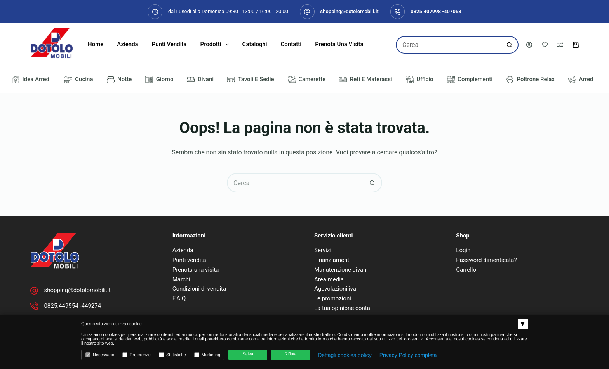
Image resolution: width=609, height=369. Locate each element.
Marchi (181, 279)
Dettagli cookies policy (345, 355)
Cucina (78, 79)
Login (463, 250)
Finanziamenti (332, 259)
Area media (329, 279)
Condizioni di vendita (199, 288)
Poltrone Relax (530, 79)
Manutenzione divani (341, 269)
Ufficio (419, 79)
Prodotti (216, 44)
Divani (200, 79)
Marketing (207, 354)
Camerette (307, 79)
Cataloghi (254, 44)
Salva (247, 354)
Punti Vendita (169, 44)
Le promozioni (332, 298)
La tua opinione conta (342, 308)
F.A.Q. (180, 298)
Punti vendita (189, 259)
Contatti (291, 44)
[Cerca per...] (448, 45)
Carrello (466, 269)
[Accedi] (529, 45)
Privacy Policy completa (408, 355)
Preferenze (136, 354)
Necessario (99, 354)
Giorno (159, 79)
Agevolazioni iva (335, 288)
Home (95, 44)
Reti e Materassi (365, 79)
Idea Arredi (31, 79)
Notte (119, 79)
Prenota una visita (339, 44)
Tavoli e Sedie (250, 79)
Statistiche (172, 354)
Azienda (127, 44)
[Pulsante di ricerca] (510, 45)
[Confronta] (560, 45)
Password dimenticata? (486, 259)
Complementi (469, 79)
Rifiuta (291, 354)
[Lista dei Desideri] (545, 45)
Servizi (322, 250)
